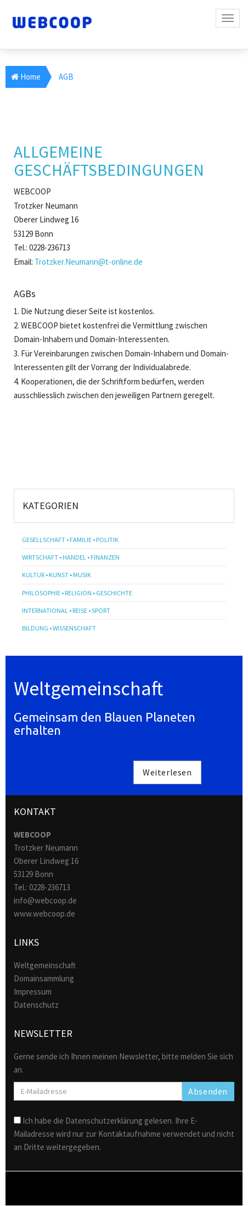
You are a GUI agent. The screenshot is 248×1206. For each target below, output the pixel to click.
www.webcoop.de (44, 913)
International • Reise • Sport (66, 610)
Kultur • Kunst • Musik (56, 575)
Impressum (33, 991)
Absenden (208, 1091)
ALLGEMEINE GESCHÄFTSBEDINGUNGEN (109, 160)
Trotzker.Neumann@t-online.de (89, 261)
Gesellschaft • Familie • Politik (70, 539)
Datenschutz (36, 1005)
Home (26, 76)
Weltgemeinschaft (45, 965)
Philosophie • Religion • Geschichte (77, 593)
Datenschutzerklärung (104, 1120)
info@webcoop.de (45, 900)
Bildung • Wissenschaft (59, 628)
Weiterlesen (167, 772)
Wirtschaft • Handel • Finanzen (71, 557)
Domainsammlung (44, 978)
